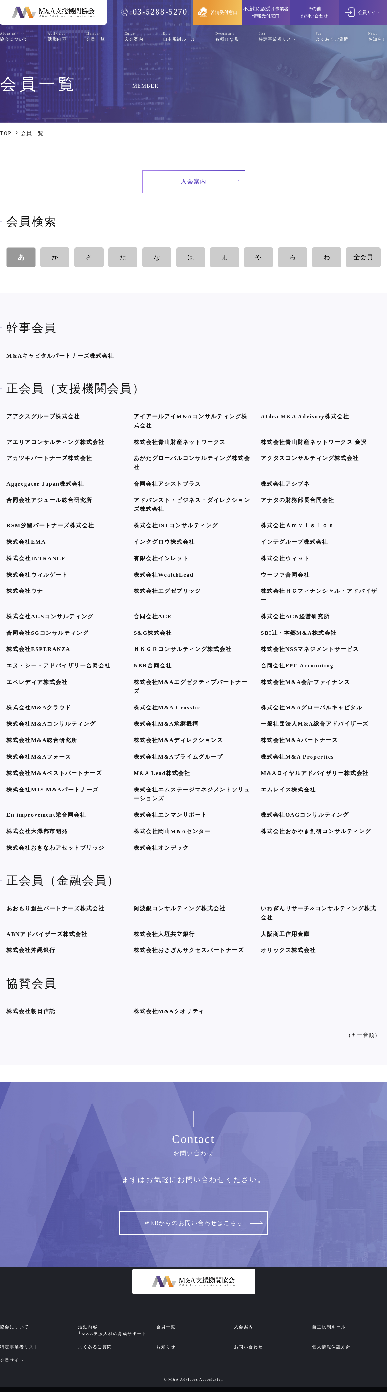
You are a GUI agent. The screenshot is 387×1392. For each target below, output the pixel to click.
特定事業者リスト (19, 1347)
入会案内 (210, 181)
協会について (14, 1326)
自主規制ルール (329, 1326)
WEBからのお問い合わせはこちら (203, 1223)
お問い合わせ (248, 1347)
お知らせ (166, 1347)
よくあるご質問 (95, 1347)
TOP (6, 133)
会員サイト (12, 1360)
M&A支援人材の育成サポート (114, 1333)
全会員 (363, 257)
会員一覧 (166, 1326)
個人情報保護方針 (331, 1347)
